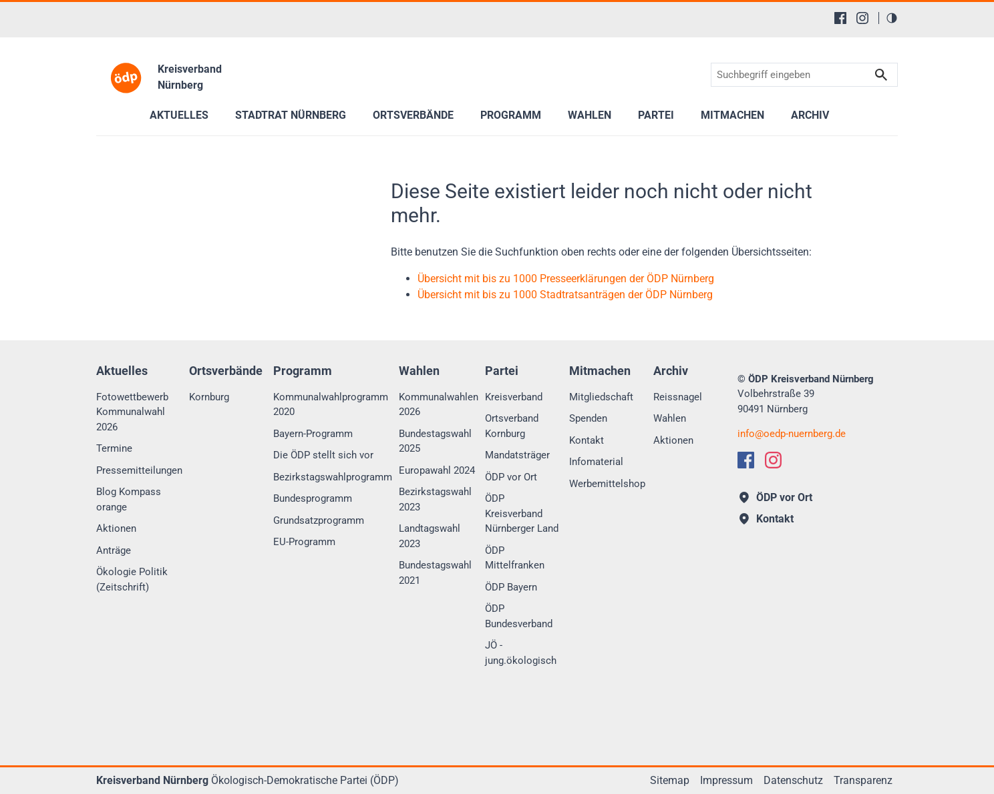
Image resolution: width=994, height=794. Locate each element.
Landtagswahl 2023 (429, 536)
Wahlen (589, 115)
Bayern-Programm (313, 434)
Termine (114, 448)
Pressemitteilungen (139, 470)
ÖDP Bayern (511, 587)
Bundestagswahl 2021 (435, 572)
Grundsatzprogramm (318, 520)
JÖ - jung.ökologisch (520, 653)
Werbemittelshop (607, 484)
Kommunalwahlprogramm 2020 (330, 404)
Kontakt (586, 440)
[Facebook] (840, 18)
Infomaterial (596, 462)
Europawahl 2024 (437, 470)
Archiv (810, 115)
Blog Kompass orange (128, 499)
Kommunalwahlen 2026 (438, 404)
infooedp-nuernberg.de (791, 434)
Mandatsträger (517, 455)
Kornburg (209, 397)
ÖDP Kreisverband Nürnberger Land (521, 513)
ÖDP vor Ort (511, 477)
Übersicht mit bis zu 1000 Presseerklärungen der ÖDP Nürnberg (566, 278)
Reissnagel (677, 397)
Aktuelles (179, 115)
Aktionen (116, 528)
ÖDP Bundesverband (518, 616)
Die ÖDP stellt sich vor (323, 455)
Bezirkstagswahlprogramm (332, 477)
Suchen (881, 75)
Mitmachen (732, 115)
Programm (510, 115)
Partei (656, 115)
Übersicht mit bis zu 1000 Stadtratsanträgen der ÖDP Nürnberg (565, 294)
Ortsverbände (413, 115)
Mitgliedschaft (601, 397)
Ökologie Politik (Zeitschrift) (132, 579)
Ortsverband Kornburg (511, 426)
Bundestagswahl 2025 (435, 441)
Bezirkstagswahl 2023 (435, 499)
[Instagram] (862, 18)
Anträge (113, 550)
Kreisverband (513, 397)
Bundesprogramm (312, 498)
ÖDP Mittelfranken (514, 558)
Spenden (588, 418)
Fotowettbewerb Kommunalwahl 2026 (132, 412)
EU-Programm (304, 542)
